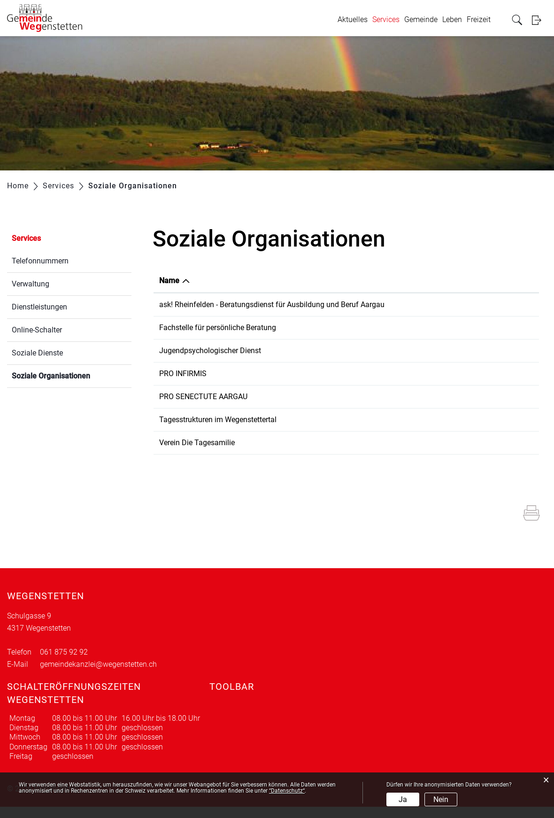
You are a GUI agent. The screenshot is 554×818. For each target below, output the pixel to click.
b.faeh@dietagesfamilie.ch (464, 453)
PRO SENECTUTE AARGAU (203, 407)
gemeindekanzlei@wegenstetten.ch (98, 675)
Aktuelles (353, 19)
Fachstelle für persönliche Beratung (217, 338)
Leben (452, 19)
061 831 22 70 (384, 407)
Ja (403, 799)
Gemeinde (421, 19)
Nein (440, 799)
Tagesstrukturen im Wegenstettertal (218, 430)
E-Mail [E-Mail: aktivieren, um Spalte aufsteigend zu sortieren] (430, 280)
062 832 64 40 (384, 361)
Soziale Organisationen (71, 375)
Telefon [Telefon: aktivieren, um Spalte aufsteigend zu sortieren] (373, 280)
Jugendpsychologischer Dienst (210, 361)
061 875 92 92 (64, 663)
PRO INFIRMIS (183, 384)
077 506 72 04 (384, 453)
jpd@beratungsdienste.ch (462, 361)
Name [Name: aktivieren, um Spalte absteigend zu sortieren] (169, 280)
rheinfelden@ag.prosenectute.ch (473, 407)
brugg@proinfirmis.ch (455, 384)
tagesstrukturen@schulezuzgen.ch (476, 430)
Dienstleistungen (39, 306)
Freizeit (479, 19)
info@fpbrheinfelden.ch (459, 338)
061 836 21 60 (384, 338)
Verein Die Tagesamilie (197, 453)
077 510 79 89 (384, 430)
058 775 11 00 (384, 384)
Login (539, 20)
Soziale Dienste (37, 352)
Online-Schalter (37, 329)
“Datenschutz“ (287, 790)
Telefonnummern (40, 260)
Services (386, 19)
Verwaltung (30, 283)
